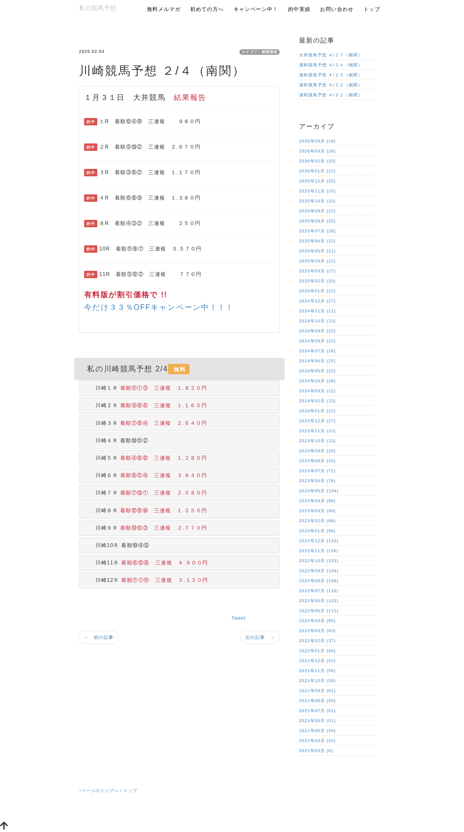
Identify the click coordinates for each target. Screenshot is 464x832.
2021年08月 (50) (317, 700)
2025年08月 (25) (317, 221)
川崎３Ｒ (145, 423)
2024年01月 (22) (317, 410)
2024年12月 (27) (317, 301)
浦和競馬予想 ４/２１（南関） (330, 95)
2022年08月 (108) (319, 580)
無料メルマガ (163, 9)
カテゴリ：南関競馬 (260, 52)
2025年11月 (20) (317, 191)
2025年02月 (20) (317, 281)
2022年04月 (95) (317, 620)
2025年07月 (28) (317, 231)
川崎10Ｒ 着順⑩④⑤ (117, 545)
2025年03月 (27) (317, 271)
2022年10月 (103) (319, 560)
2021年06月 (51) (317, 720)
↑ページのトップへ (99, 790)
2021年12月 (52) (317, 660)
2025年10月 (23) (317, 201)
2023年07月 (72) (317, 470)
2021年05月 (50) (317, 730)
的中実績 (299, 9)
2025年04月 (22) (317, 261)
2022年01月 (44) (317, 650)
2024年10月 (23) (317, 320)
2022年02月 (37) (317, 640)
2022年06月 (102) (319, 600)
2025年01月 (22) (317, 291)
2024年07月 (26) (317, 350)
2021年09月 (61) (317, 690)
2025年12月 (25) (317, 181)
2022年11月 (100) (319, 550)
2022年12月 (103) (319, 540)
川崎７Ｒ (145, 492)
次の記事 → (260, 637)
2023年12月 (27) (317, 420)
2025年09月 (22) (317, 211)
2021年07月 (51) (317, 710)
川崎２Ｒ (145, 405)
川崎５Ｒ (145, 458)
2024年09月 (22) (317, 330)
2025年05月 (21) (317, 251)
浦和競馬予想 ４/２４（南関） (330, 65)
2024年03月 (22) (317, 390)
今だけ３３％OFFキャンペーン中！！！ (159, 307)
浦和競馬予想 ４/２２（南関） (330, 85)
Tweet (238, 618)
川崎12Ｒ (146, 580)
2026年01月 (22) (317, 171)
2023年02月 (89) (317, 520)
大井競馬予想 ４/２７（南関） (330, 55)
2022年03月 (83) (317, 630)
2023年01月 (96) (317, 530)
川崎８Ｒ (145, 510)
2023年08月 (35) (317, 460)
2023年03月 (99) (317, 510)
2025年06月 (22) (317, 241)
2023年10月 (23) (317, 440)
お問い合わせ (336, 9)
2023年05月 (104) (319, 490)
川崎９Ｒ (145, 528)
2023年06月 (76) (317, 480)
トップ (371, 9)
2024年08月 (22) (317, 340)
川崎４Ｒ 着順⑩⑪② (116, 440)
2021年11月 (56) (317, 670)
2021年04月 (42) (317, 740)
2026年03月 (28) (317, 151)
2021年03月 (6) (316, 750)
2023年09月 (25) (317, 450)
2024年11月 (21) (317, 310)
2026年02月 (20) (317, 161)
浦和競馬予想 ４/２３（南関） (330, 75)
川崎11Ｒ (146, 562)
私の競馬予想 (97, 8)
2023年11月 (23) (317, 430)
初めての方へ (207, 9)
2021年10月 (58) (317, 680)
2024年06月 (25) (317, 360)
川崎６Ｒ (145, 475)
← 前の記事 (98, 637)
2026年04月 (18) (317, 141)
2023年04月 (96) (317, 500)
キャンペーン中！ (256, 9)
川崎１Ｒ (145, 388)
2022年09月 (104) (319, 570)
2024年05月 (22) (317, 370)
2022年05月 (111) (319, 610)
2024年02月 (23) (317, 400)
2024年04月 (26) (317, 380)
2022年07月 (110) (319, 590)
